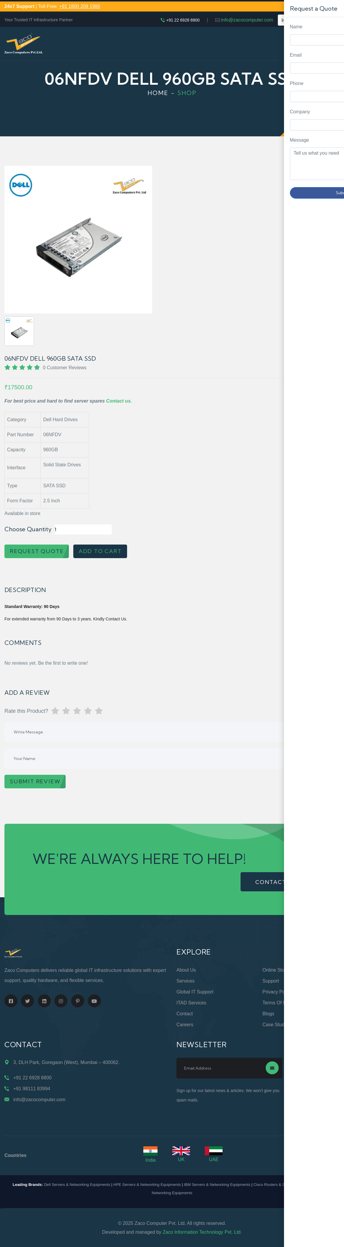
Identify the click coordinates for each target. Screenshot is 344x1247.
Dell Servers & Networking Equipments (77, 1184)
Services (185, 980)
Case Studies (276, 1024)
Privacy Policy (277, 991)
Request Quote (334, 498)
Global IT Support (194, 991)
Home (157, 93)
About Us (186, 970)
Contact (184, 1013)
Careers (184, 1024)
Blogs (268, 1013)
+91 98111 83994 (31, 1088)
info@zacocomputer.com (247, 19)
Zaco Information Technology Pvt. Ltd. (202, 1232)
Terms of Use (276, 1002)
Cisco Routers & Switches (276, 1184)
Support (270, 980)
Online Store (275, 970)
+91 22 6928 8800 (182, 20)
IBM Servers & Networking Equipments (217, 1184)
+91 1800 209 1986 (79, 6)
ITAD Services (191, 1002)
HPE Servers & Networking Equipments (147, 1184)
